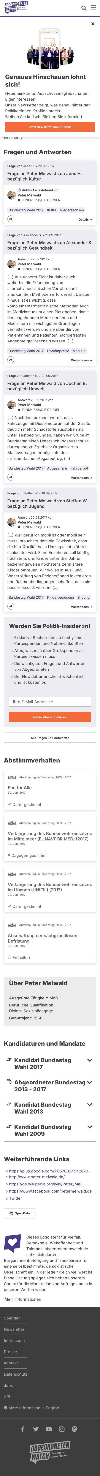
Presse (10, 1351)
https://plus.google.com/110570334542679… (50, 1171)
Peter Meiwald (29, 195)
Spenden (12, 1318)
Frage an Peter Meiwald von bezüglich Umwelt (47, 386)
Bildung (84, 597)
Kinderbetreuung (60, 597)
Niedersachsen (72, 210)
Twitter (15, 1198)
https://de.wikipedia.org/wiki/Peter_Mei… (47, 1184)
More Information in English (31, 1408)
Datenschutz (15, 1374)
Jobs (8, 1385)
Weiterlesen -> (81, 360)
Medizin (79, 351)
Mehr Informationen (23, 1299)
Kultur (51, 210)
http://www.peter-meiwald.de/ (37, 1177)
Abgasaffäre (57, 468)
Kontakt (11, 1363)
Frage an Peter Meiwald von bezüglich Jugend (47, 503)
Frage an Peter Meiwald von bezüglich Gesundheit (49, 245)
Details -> (85, 219)
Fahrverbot (79, 468)
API (7, 1396)
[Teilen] (10, 218)
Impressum (14, 1340)
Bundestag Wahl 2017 (26, 210)
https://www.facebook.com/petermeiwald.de (50, 1191)
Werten (27, 1289)
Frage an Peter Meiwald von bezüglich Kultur (44, 176)
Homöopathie (58, 351)
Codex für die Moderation (27, 1283)
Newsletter (14, 1329)
